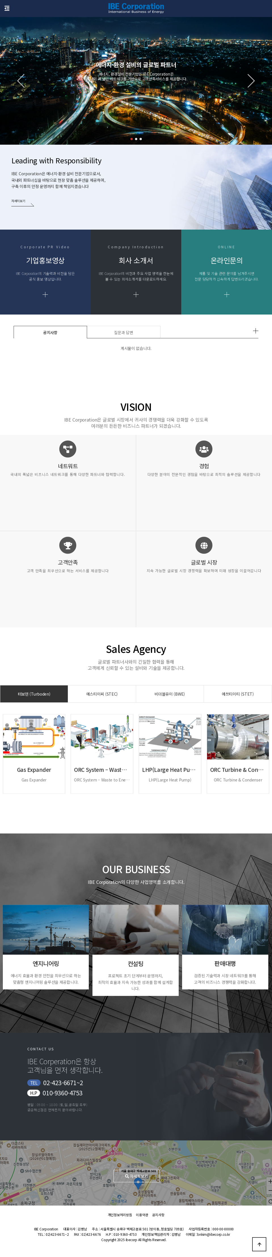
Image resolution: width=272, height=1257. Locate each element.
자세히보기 (19, 200)
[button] (131, 139)
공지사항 (50, 332)
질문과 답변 (123, 332)
